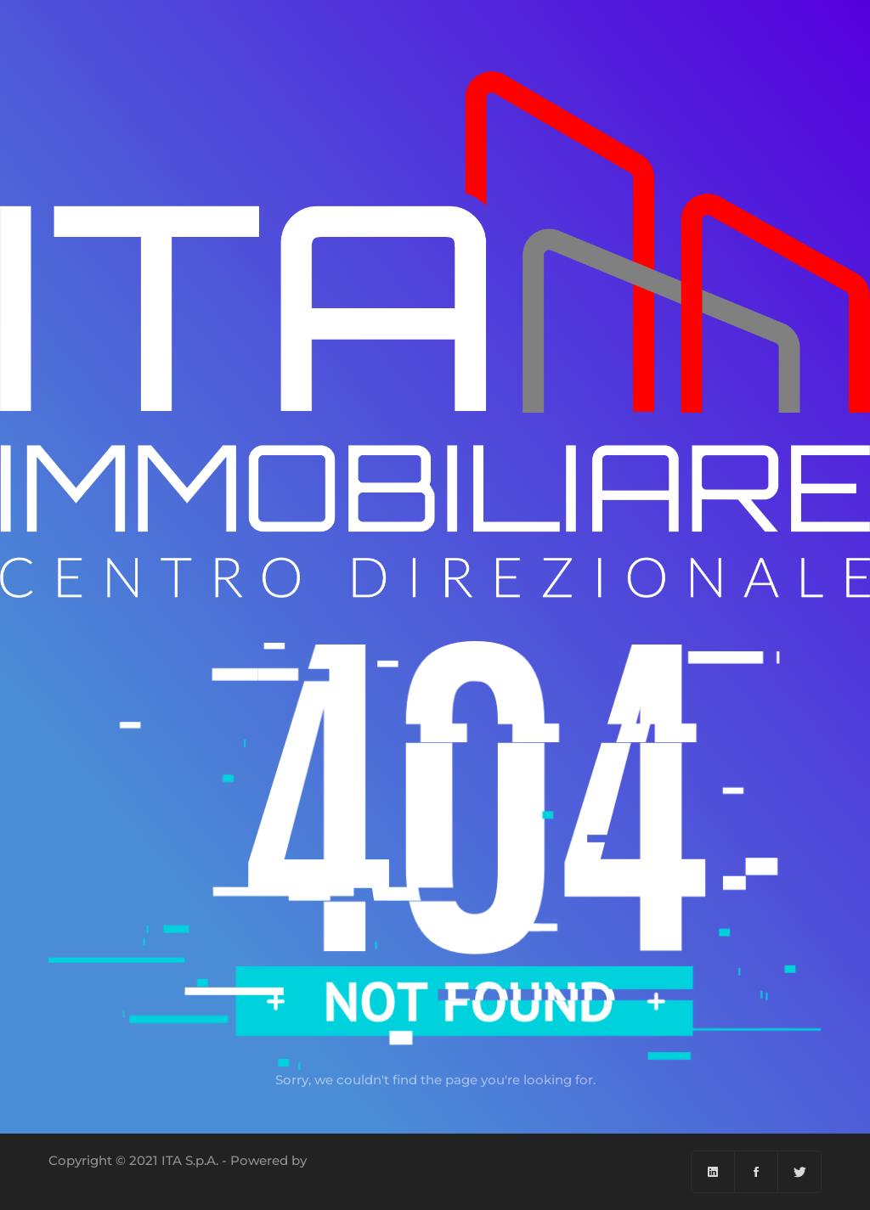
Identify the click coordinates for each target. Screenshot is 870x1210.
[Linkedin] (713, 1171)
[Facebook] (756, 1171)
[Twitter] (799, 1171)
